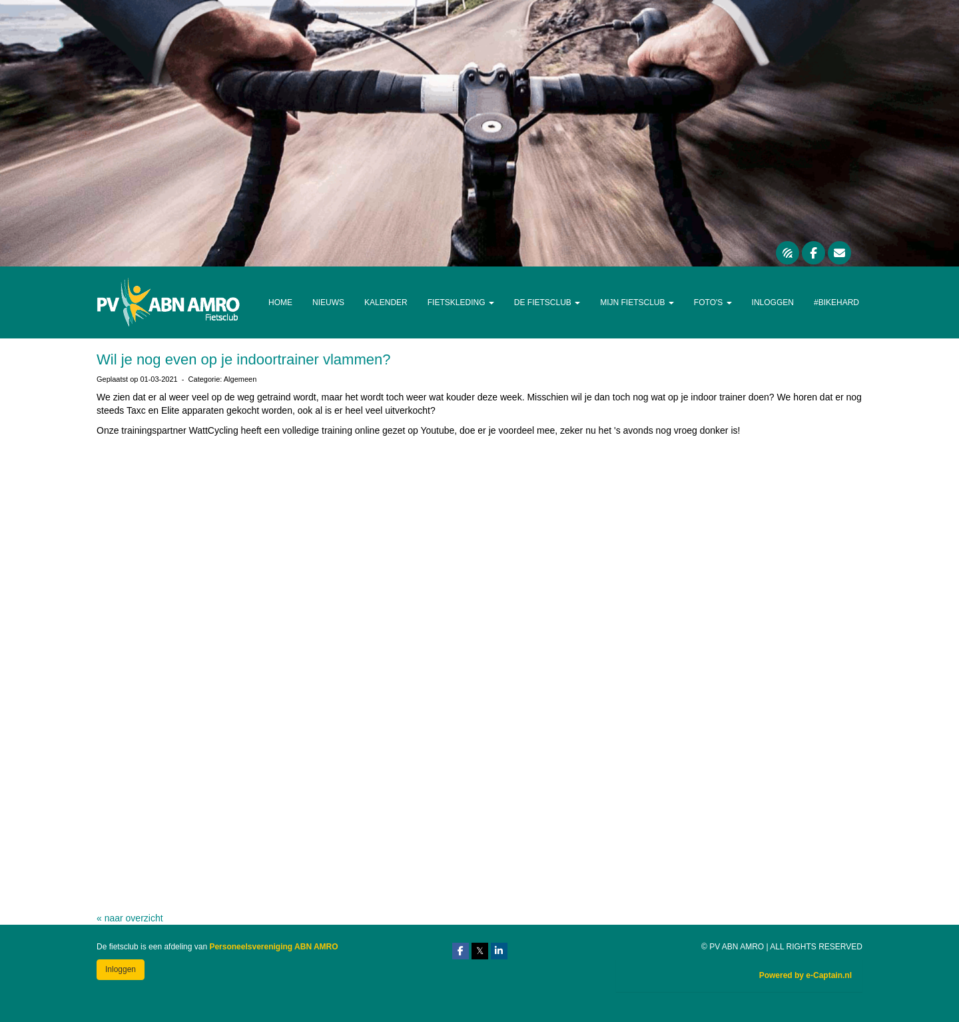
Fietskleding (461, 302)
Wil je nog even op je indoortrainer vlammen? (243, 359)
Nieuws (328, 302)
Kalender (386, 302)
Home (280, 302)
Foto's (713, 302)
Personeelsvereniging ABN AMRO (273, 946)
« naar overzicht (130, 918)
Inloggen (773, 302)
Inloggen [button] (120, 969)
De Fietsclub (547, 302)
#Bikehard (836, 302)
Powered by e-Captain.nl (805, 975)
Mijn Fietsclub (637, 302)
